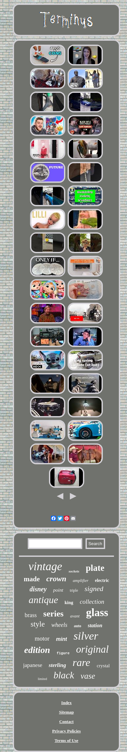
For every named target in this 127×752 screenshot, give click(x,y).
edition (37, 650)
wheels (59, 625)
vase (88, 676)
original (92, 649)
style (38, 624)
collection (92, 601)
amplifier (80, 580)
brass (31, 615)
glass (97, 612)
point (58, 590)
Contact (66, 721)
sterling (57, 665)
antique (43, 599)
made (32, 579)
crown (56, 578)
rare (81, 662)
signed (94, 589)
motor (42, 638)
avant (75, 616)
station (95, 625)
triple (74, 590)
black (64, 675)
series (53, 613)
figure (63, 653)
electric (102, 580)
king (69, 602)
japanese (32, 665)
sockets (74, 571)
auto (77, 626)
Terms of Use (66, 740)
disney (38, 589)
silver (85, 636)
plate (95, 568)
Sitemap (66, 712)
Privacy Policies (66, 731)
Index (66, 702)
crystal (103, 665)
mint (61, 639)
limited (42, 679)
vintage (45, 566)
